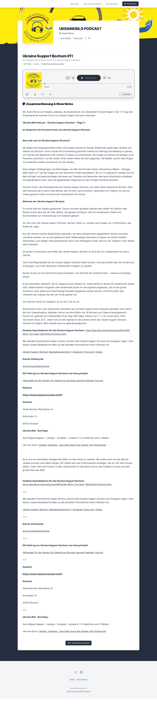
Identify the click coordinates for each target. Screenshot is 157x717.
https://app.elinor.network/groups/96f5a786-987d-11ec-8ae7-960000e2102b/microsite (67, 484)
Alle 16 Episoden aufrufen (78, 643)
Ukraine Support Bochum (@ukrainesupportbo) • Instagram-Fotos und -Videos (62, 352)
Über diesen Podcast (92, 4)
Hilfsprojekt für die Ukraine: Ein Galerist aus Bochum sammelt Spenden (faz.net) (63, 380)
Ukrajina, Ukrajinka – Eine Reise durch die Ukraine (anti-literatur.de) (72, 445)
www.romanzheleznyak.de (36, 366)
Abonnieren (130, 4)
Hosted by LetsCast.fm (78, 688)
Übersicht (74, 4)
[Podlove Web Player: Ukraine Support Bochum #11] (78, 84)
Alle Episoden (112, 4)
